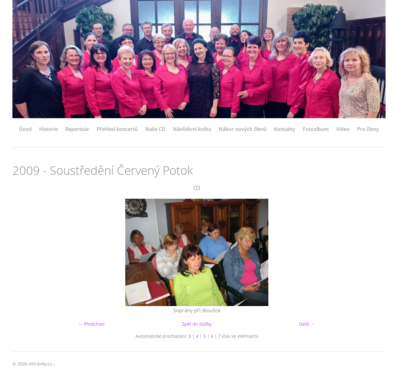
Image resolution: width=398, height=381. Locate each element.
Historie (48, 129)
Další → (307, 324)
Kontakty (284, 129)
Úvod (25, 129)
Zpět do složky (196, 324)
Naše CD (155, 129)
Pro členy (368, 129)
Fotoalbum (316, 129)
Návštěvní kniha (192, 129)
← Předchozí (91, 324)
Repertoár (77, 129)
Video (342, 129)
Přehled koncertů (117, 129)
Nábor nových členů (242, 129)
